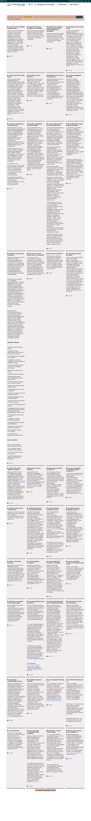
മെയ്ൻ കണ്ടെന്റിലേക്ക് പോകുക (76, 1)
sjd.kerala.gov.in (75, 167)
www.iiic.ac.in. (36, 783)
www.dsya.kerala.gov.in (31, 668)
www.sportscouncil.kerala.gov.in (33, 666)
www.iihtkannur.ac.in (70, 754)
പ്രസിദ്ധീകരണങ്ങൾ (40, 8)
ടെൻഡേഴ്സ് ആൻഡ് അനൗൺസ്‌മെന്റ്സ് (23, 8)
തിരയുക (79, 19)
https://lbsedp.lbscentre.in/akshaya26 (14, 167)
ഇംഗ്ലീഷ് (4, 0)
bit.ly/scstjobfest (30, 582)
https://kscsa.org (22, 482)
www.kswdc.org (69, 627)
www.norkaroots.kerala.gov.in (52, 531)
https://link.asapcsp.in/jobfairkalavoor (54, 702)
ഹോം (9, 8)
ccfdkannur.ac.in (78, 754)
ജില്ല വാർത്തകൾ (52, 8)
